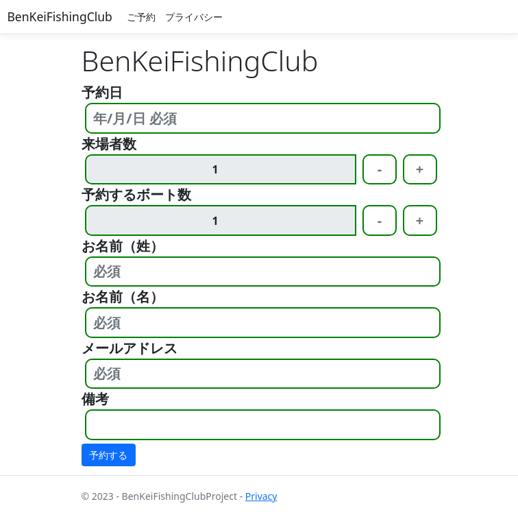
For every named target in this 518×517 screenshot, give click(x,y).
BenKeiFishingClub (60, 16)
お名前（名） (123, 296)
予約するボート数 (136, 194)
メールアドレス (129, 348)
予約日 (102, 92)
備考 (95, 398)
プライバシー (194, 16)
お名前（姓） (123, 246)
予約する (108, 454)
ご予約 (141, 16)
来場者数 (109, 143)
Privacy (261, 496)
